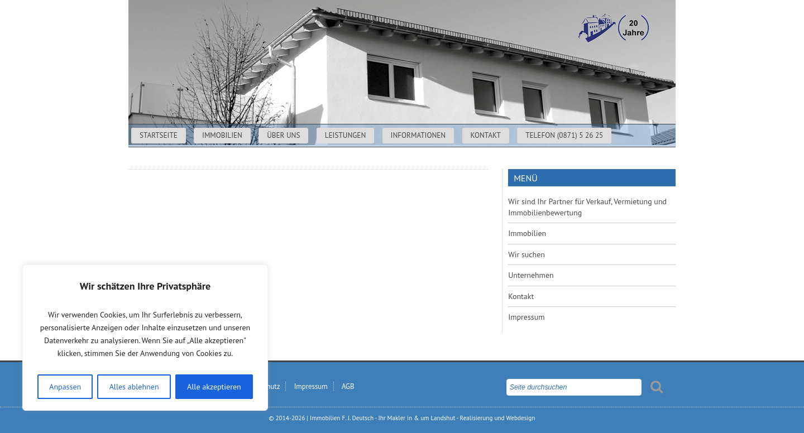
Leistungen (345, 135)
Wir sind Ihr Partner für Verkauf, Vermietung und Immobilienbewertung (587, 207)
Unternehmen (530, 275)
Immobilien (222, 135)
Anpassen (65, 387)
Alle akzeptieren (214, 387)
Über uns (283, 135)
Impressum (526, 317)
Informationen (418, 135)
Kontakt (486, 135)
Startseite (159, 135)
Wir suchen (526, 254)
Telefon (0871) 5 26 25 (564, 135)
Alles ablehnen (134, 387)
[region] (145, 337)
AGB (348, 386)
